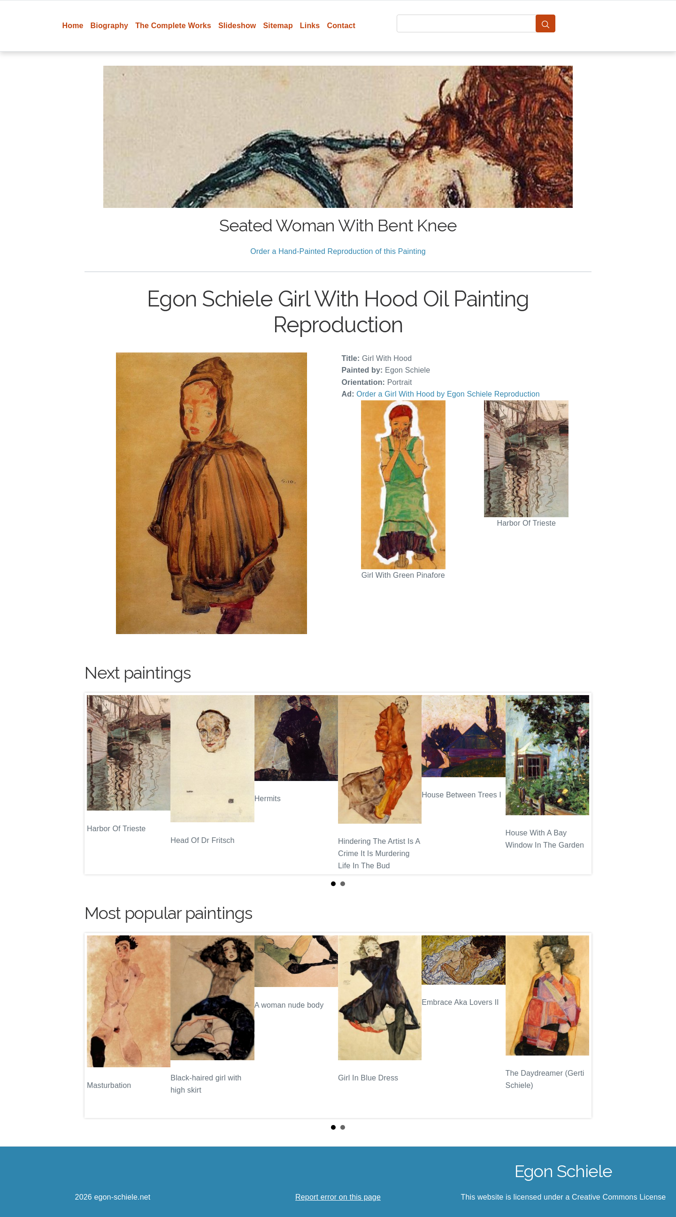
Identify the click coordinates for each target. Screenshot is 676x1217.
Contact (341, 26)
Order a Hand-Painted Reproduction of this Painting (338, 251)
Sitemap (277, 26)
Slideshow (237, 26)
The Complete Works (173, 26)
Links (310, 26)
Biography (110, 26)
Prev (99, 783)
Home (73, 26)
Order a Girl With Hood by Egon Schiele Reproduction (448, 394)
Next (576, 783)
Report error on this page (338, 1197)
